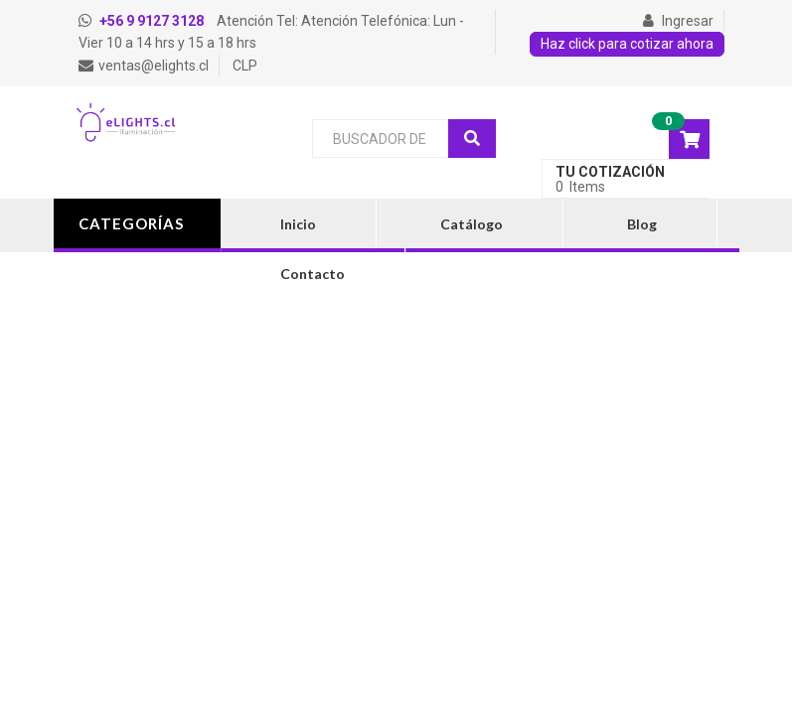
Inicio (298, 223)
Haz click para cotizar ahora (627, 44)
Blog (642, 223)
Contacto (312, 273)
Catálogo (471, 223)
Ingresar (678, 21)
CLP (245, 65)
